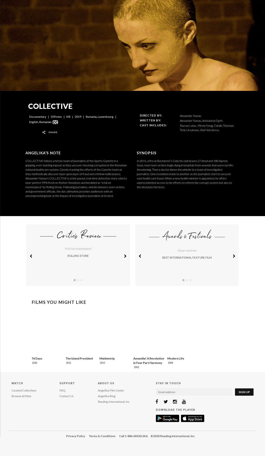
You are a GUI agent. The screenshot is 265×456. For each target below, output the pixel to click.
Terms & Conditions (102, 436)
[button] (30, 255)
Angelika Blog (106, 396)
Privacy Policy (75, 436)
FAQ (62, 390)
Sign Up (244, 392)
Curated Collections (23, 390)
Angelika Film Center (111, 390)
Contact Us (66, 396)
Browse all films (21, 396)
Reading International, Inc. (114, 401)
